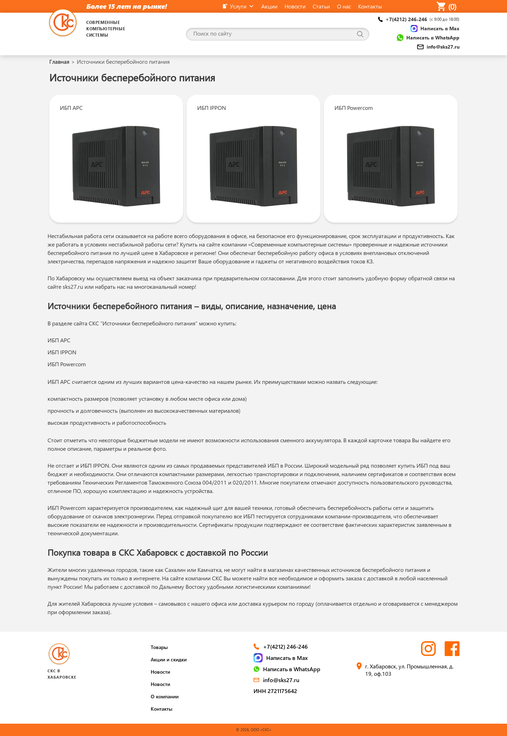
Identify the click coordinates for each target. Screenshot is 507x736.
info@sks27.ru (438, 46)
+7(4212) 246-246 (418, 19)
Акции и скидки (169, 659)
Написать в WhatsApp (428, 37)
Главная (59, 61)
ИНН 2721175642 (275, 690)
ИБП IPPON (211, 107)
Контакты (162, 708)
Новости (160, 671)
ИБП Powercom (353, 107)
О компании (165, 696)
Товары (159, 647)
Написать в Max (435, 28)
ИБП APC (71, 107)
